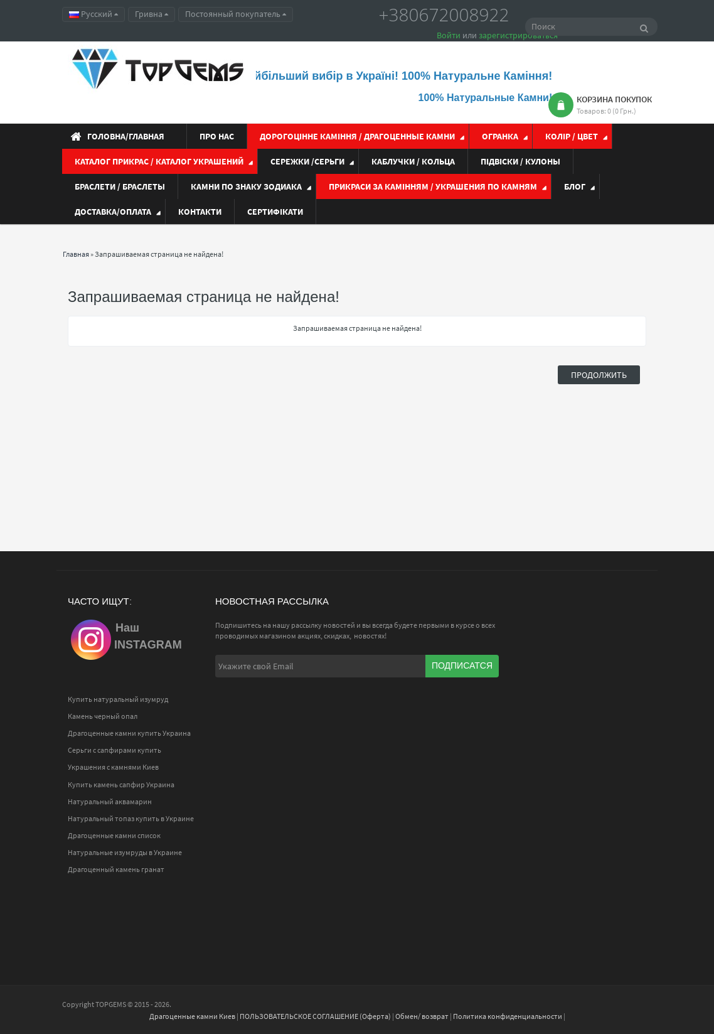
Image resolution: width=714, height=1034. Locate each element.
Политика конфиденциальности (507, 1016)
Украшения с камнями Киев (113, 767)
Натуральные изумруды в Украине (125, 852)
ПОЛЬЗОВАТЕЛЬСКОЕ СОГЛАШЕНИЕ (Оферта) (315, 1016)
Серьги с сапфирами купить (114, 750)
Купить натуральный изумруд (118, 699)
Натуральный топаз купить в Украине (131, 818)
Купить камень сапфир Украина (121, 784)
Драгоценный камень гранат (116, 869)
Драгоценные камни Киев (192, 1016)
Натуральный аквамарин (110, 801)
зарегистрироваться (518, 35)
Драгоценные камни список (114, 835)
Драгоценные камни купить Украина (129, 733)
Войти (449, 35)
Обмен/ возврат (422, 1016)
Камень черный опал (102, 716)
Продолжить (599, 374)
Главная (76, 254)
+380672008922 (444, 14)
